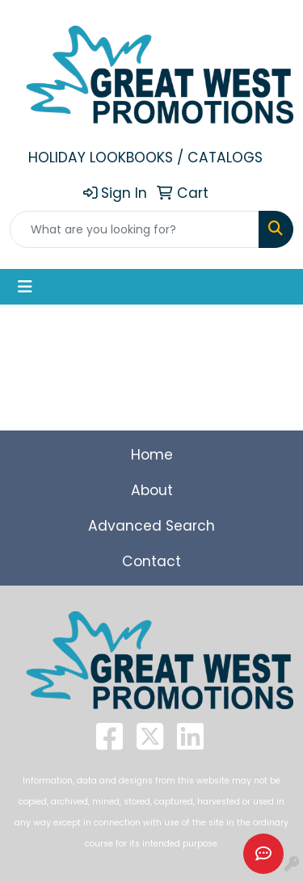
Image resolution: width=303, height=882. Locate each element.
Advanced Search (151, 526)
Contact (151, 561)
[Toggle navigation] (25, 286)
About (152, 490)
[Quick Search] (134, 229)
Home (152, 454)
